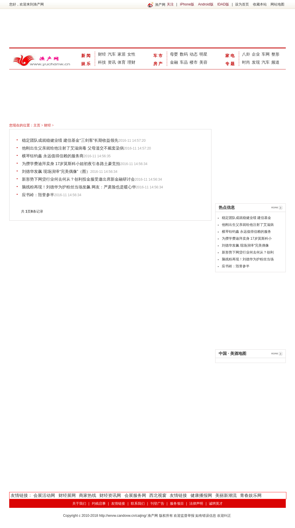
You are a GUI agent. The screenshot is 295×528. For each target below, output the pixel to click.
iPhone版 (187, 4)
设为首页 (242, 4)
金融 (174, 62)
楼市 (194, 62)
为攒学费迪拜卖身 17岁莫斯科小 (247, 238)
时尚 (246, 62)
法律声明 (196, 503)
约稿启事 (99, 503)
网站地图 (277, 4)
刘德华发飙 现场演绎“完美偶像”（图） (56, 171)
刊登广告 (157, 503)
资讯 (112, 62)
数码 (184, 54)
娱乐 (86, 63)
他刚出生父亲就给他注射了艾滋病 (248, 225)
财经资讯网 (110, 495)
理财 (131, 62)
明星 (203, 54)
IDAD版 (223, 4)
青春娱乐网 (251, 495)
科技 (102, 62)
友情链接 (178, 495)
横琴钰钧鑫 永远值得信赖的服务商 (53, 156)
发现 (256, 62)
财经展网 (67, 495)
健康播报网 (201, 495)
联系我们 (138, 503)
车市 (158, 55)
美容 (203, 62)
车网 (266, 54)
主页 (36, 125)
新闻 (86, 55)
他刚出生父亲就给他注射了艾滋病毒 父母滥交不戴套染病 (73, 148)
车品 (184, 62)
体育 (122, 62)
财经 (102, 54)
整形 (275, 54)
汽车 (112, 54)
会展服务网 (135, 495)
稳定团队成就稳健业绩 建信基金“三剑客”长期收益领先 (70, 140)
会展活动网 (44, 495)
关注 (170, 4)
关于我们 (79, 503)
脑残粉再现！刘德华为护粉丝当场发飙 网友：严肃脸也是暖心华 (79, 187)
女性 (131, 54)
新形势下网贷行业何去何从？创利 (248, 252)
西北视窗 (158, 495)
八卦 (246, 54)
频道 (275, 62)
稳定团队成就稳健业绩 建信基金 (246, 218)
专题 (230, 63)
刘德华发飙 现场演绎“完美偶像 (245, 245)
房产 (158, 63)
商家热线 (87, 495)
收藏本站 (260, 4)
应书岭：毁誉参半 (38, 194)
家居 (122, 54)
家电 (230, 55)
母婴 (174, 54)
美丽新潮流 (226, 495)
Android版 (205, 4)
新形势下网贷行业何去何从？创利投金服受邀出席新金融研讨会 (78, 179)
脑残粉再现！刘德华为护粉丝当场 (248, 259)
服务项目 (177, 503)
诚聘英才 (216, 503)
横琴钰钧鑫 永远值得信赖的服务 (246, 232)
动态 (194, 54)
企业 (256, 54)
